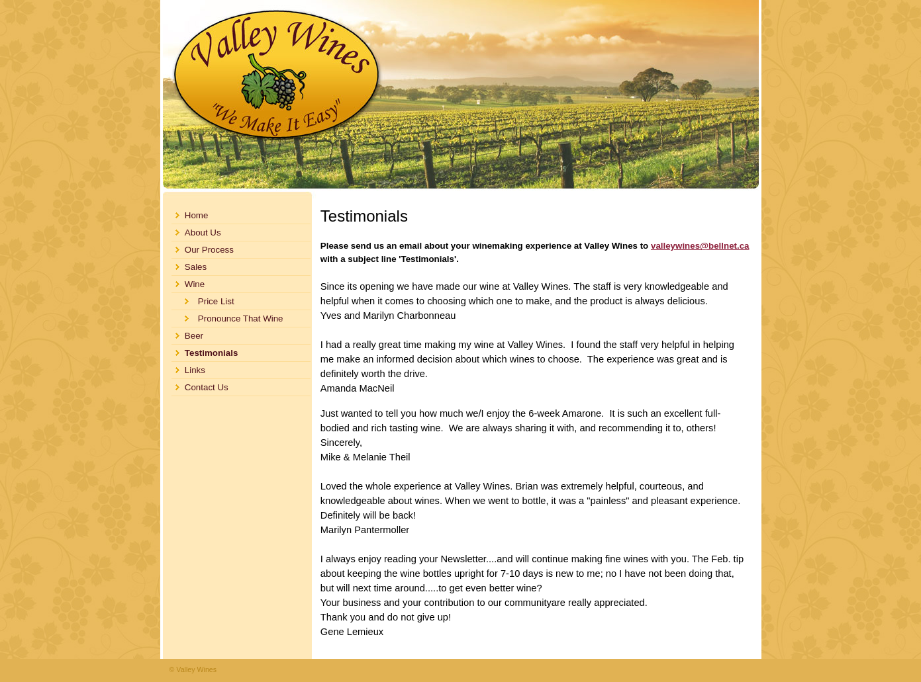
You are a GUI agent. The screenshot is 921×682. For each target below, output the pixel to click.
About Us (203, 232)
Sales (196, 267)
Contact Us (206, 387)
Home (197, 215)
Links (195, 370)
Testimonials (211, 353)
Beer (194, 336)
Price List (216, 301)
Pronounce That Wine (240, 318)
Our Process (209, 250)
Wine (195, 284)
